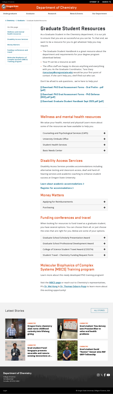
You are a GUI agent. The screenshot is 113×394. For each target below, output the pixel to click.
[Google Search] (107, 2)
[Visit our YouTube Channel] (108, 375)
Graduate (21, 21)
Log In (5, 391)
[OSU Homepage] (10, 8)
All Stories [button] (99, 310)
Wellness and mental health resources (15, 33)
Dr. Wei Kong (51, 286)
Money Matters (13, 45)
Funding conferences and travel (17, 51)
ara (46, 72)
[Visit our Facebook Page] (105, 375)
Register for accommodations (57, 187)
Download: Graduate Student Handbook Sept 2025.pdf (72, 101)
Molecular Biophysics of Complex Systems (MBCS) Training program (17, 59)
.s (48, 72)
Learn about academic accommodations (62, 183)
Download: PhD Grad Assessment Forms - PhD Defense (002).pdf (70, 95)
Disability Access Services (17, 39)
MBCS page (55, 282)
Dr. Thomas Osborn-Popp (73, 286)
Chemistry (11, 21)
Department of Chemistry (56, 7)
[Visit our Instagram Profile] (98, 375)
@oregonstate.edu (63, 72)
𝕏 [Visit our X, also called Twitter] (102, 375)
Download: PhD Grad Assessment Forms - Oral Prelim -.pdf (71, 88)
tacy (51, 72)
